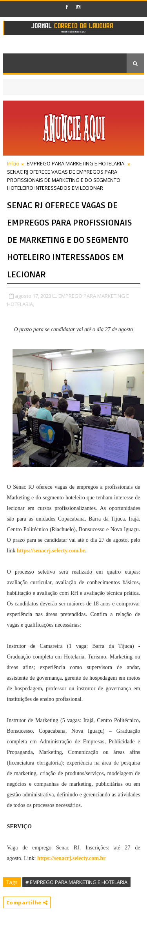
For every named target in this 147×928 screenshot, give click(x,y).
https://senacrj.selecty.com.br (51, 551)
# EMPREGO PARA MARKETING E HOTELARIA (76, 882)
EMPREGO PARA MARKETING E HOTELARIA (75, 163)
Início (13, 163)
